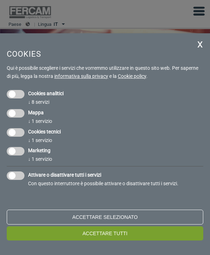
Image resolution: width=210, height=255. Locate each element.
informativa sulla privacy (81, 76)
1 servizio (40, 121)
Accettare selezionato (105, 217)
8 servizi (38, 102)
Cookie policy (132, 76)
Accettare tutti (104, 233)
